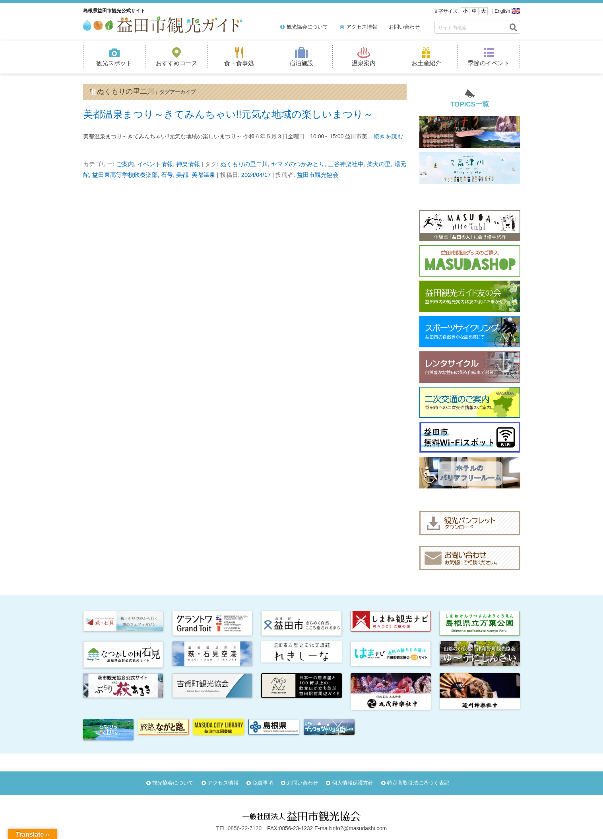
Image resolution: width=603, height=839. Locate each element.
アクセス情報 (361, 27)
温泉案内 (364, 63)
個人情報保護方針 (352, 783)
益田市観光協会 (318, 175)
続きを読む (388, 136)
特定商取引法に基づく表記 (418, 783)
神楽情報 (188, 164)
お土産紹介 (426, 63)
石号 (167, 175)
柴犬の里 (379, 164)
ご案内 (125, 164)
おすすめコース (177, 63)
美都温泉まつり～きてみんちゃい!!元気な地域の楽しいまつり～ (228, 114)
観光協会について (307, 27)
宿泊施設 (301, 63)
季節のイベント (489, 63)
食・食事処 (239, 63)
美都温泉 (203, 175)
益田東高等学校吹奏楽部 (125, 175)
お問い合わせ (404, 27)
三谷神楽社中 (346, 164)
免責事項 (262, 783)
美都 (182, 175)
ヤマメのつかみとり (298, 164)
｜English (500, 11)
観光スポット (114, 63)
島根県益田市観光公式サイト (114, 10)
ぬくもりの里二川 (244, 164)
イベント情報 (155, 164)
